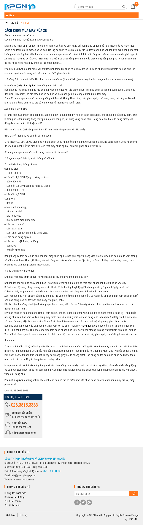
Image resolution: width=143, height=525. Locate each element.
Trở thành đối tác (12, 501)
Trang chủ (11, 22)
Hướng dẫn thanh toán (15, 493)
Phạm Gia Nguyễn (14, 380)
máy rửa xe (28, 35)
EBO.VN (133, 519)
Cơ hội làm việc (12, 505)
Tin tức (25, 22)
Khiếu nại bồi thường (14, 497)
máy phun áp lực (27, 85)
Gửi (134, 493)
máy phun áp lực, (28, 276)
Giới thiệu (10, 515)
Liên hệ (23, 515)
